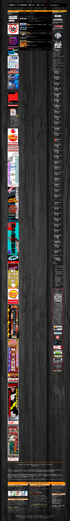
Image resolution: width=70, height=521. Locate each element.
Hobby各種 (57, 246)
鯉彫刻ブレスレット (57, 215)
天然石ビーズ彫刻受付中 (57, 35)
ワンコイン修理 (30, 476)
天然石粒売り (45, 474)
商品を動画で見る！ (58, 279)
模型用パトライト (44, 479)
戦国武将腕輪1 (57, 73)
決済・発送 (49, 11)
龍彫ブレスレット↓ (57, 209)
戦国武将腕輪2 (57, 79)
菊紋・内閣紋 (57, 107)
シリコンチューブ (27, 471)
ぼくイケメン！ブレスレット (57, 203)
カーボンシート (52, 479)
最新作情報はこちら (58, 362)
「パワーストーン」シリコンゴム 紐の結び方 (59, 267)
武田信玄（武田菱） (57, 59)
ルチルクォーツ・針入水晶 (57, 174)
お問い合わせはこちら (56, 503)
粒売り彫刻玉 (13, 475)
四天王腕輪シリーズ (57, 90)
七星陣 (54, 262)
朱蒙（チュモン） (57, 129)
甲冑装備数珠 (24, 476)
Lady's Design (57, 157)
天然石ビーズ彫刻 (11, 474)
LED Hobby (45, 471)
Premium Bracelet (57, 180)
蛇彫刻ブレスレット (57, 226)
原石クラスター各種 (57, 146)
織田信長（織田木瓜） (57, 53)
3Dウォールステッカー (23, 479)
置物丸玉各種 (57, 152)
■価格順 (32, 18)
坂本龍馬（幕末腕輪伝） (57, 95)
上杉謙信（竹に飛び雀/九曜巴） (57, 57)
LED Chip (49, 471)
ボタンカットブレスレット (57, 163)
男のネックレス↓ (57, 185)
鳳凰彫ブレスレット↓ (57, 220)
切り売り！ (53, 471)
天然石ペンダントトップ (57, 196)
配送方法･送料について (40, 515)
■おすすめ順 (28, 18)
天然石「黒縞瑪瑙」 (57, 242)
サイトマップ (57, 276)
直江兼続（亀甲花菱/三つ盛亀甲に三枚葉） (57, 64)
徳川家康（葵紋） (56, 55)
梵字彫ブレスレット (57, 123)
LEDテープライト (57, 44)
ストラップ (57, 191)
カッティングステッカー (57, 252)
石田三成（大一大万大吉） (58, 60)
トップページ (13, 11)
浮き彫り (40, 474)
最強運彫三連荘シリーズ (57, 168)
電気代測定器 (40, 471)
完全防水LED (16, 471)
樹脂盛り (57, 50)
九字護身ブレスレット (57, 118)
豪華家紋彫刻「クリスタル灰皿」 (57, 258)
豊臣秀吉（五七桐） (57, 52)
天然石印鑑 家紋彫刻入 (57, 237)
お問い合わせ (60, 11)
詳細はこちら (10, 496)
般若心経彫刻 (57, 101)
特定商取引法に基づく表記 (21, 515)
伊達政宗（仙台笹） (57, 68)
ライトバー (21, 471)
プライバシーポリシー (56, 491)
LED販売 (24, 11)
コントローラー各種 (34, 471)
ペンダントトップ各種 (42, 475)
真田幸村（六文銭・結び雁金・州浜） (57, 66)
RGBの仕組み (57, 280)
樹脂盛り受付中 (17, 474)
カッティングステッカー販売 (13, 479)
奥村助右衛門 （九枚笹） (57, 69)
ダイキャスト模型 (30, 479)
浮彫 (57, 84)
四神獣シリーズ (57, 112)
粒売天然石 (57, 135)
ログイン (40, 11)
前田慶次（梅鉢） (56, 61)
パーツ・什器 (57, 140)
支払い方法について (31, 515)
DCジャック (12, 471)
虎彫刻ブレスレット (57, 231)
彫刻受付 (32, 11)
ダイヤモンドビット (37, 479)
